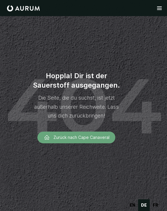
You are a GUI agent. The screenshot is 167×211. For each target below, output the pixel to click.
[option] (132, 205)
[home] (23, 8)
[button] (159, 8)
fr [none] (155, 205)
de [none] (144, 205)
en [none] (132, 205)
